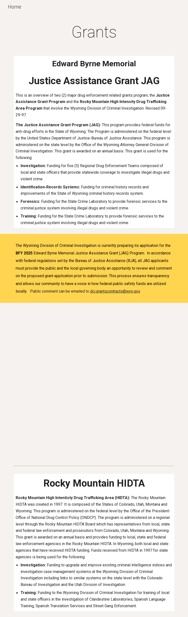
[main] (94, 32)
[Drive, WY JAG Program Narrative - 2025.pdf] (94, 407)
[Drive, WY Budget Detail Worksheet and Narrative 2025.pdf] (94, 338)
